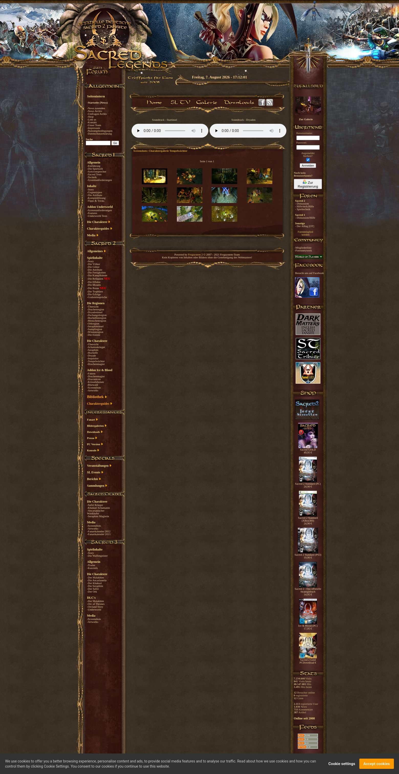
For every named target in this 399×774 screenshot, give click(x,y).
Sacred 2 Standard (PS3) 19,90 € (308, 555)
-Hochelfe (92, 352)
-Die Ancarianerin (97, 580)
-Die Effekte (94, 282)
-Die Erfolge (94, 294)
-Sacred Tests (94, 174)
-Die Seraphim (95, 586)
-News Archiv (94, 111)
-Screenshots (94, 387)
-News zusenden (96, 108)
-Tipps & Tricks (95, 200)
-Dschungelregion (96, 315)
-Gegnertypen (94, 192)
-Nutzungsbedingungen (99, 130)
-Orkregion (93, 323)
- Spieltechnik (302, 209)
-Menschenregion (96, 320)
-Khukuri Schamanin (98, 507)
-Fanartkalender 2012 (98, 531)
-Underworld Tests (97, 216)
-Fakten (91, 373)
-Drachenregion (95, 309)
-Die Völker (93, 264)
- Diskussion (302, 203)
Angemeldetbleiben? (308, 154)
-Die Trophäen (95, 291)
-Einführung (93, 166)
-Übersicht (93, 306)
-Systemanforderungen (99, 180)
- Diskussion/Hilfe (305, 217)
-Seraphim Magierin (98, 516)
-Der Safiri (93, 588)
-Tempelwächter (96, 361)
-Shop (90, 116)
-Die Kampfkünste (97, 275)
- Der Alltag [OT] (304, 226)
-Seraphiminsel (95, 326)
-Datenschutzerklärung (99, 133)
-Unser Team (94, 125)
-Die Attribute (94, 195)
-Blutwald (92, 384)
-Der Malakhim (95, 577)
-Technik (92, 177)
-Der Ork (92, 591)
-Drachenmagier (96, 364)
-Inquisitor (93, 358)
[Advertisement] (373, 149)
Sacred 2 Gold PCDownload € (308, 660)
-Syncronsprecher (96, 171)
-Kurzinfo (92, 568)
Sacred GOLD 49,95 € (308, 450)
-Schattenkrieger (96, 347)
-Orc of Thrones (95, 604)
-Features (92, 213)
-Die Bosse (93, 288)
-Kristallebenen (95, 382)
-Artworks (92, 390)
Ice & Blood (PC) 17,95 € (307, 626)
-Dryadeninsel (94, 312)
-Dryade (91, 355)
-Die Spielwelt (95, 168)
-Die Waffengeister (97, 555)
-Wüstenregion (95, 332)
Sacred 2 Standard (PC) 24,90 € (308, 484)
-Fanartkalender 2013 (98, 534)
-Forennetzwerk (303, 250)
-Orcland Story (95, 606)
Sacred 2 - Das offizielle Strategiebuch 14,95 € (308, 590)
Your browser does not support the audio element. (170, 131)
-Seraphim (92, 350)
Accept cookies (376, 763)
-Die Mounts (94, 284)
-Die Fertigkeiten (96, 272)
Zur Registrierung (308, 184)
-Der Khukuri (94, 583)
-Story (90, 189)
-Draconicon (94, 379)
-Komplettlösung (96, 198)
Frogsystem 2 (195, 254)
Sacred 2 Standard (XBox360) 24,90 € (308, 519)
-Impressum (93, 128)
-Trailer (91, 565)
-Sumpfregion (94, 329)
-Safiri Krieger (95, 505)
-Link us (91, 119)
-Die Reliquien (95, 278)
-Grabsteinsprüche (97, 297)
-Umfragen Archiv (97, 114)
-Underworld (94, 609)
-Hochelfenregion (96, 318)
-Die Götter (93, 267)
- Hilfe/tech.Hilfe (304, 206)
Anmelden (308, 165)
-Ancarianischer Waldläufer (95, 512)
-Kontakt (92, 122)
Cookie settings (341, 763)
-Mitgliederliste (303, 247)
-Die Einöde (93, 334)
